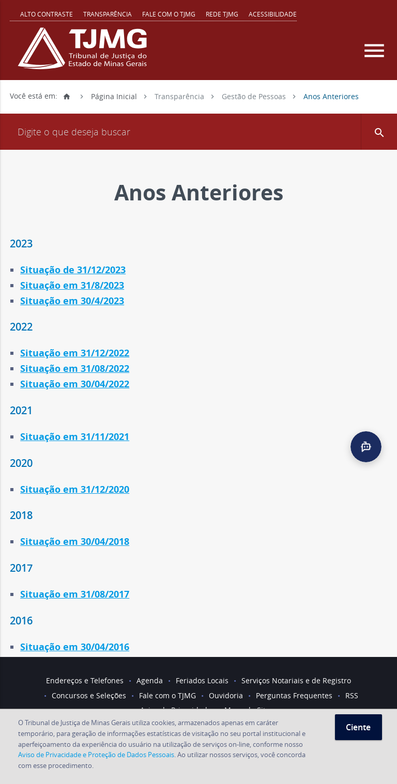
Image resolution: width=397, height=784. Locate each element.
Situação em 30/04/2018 (74, 541)
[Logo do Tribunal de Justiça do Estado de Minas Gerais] (85, 53)
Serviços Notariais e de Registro (296, 680)
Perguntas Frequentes (294, 695)
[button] (379, 132)
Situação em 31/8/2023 (72, 285)
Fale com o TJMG (168, 14)
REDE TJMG (222, 14)
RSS (351, 695)
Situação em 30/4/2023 (72, 300)
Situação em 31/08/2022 (74, 368)
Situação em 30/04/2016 (74, 646)
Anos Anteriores (331, 96)
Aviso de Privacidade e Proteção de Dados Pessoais (96, 754)
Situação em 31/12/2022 (74, 353)
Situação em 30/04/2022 (74, 384)
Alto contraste (46, 14)
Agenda (149, 680)
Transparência (107, 14)
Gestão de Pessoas (254, 96)
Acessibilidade (273, 14)
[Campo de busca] (198, 132)
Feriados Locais (202, 680)
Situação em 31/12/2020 (74, 489)
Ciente (358, 727)
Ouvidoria (226, 695)
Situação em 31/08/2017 (74, 594)
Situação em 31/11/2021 (74, 436)
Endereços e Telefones (85, 680)
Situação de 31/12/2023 (73, 269)
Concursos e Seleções (89, 695)
